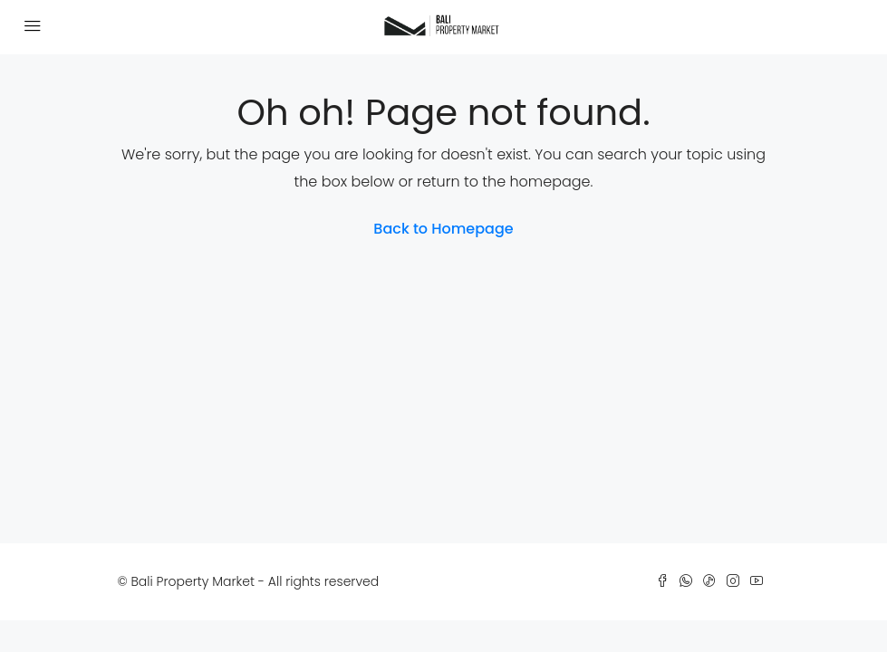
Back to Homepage (443, 228)
